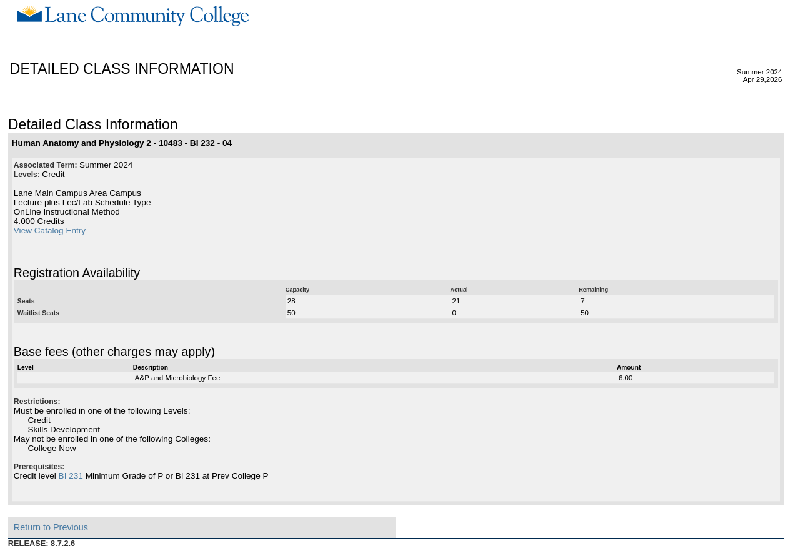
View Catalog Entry (50, 230)
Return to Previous (51, 527)
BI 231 (71, 475)
